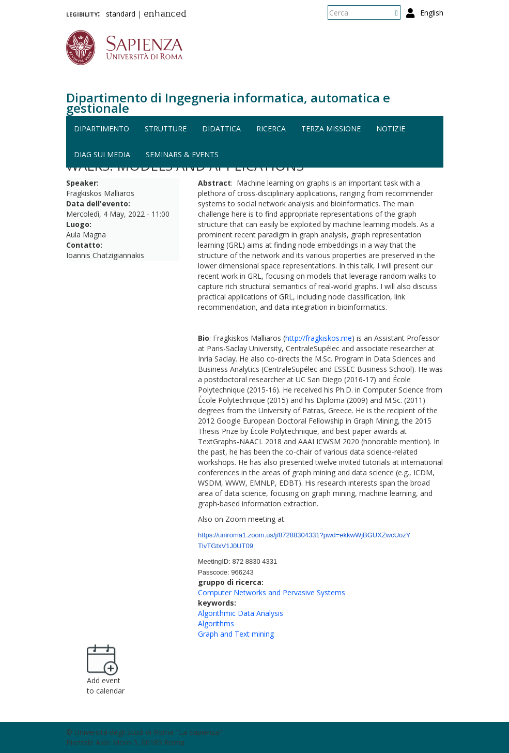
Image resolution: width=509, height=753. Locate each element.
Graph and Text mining (236, 634)
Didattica (221, 128)
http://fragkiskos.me (318, 338)
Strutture (166, 128)
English (431, 13)
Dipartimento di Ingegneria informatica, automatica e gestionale (228, 102)
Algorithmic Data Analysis (240, 613)
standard (120, 14)
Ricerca (271, 128)
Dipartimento (101, 128)
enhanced (165, 14)
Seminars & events (182, 154)
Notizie (390, 128)
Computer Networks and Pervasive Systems (271, 592)
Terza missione (331, 128)
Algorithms (216, 623)
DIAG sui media (102, 154)
